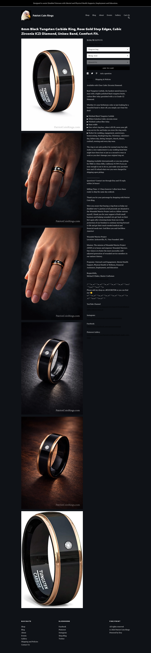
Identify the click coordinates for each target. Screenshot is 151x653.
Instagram (63, 632)
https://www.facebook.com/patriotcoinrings (104, 326)
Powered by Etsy (115, 632)
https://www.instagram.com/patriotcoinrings (104, 318)
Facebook (62, 626)
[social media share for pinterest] (97, 73)
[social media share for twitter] (92, 73)
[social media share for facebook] (88, 73)
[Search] (129, 18)
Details (90, 79)
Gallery (118, 15)
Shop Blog (63, 635)
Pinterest (62, 629)
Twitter (61, 638)
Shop (87, 15)
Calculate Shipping (94, 44)
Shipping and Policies (29, 641)
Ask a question (105, 73)
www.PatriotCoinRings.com (97, 279)
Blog (94, 15)
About (101, 15)
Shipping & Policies (103, 79)
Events (109, 15)
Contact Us (25, 644)
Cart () (127, 15)
